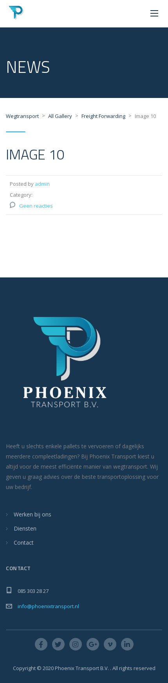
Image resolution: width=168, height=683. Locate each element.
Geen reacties (36, 205)
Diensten (25, 528)
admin (42, 183)
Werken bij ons (32, 514)
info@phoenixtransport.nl (48, 606)
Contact (24, 542)
